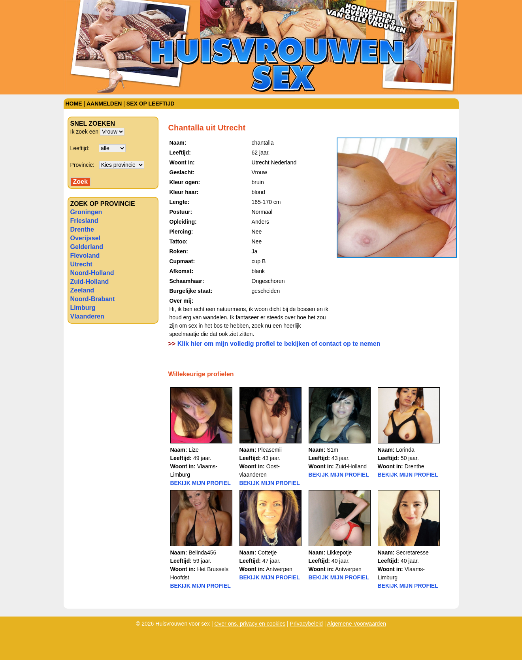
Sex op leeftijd (150, 103)
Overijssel (85, 238)
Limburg (83, 307)
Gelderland (87, 246)
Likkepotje (339, 552)
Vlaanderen (87, 316)
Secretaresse (412, 552)
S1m (332, 450)
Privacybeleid (306, 623)
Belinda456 (202, 552)
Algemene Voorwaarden (356, 623)
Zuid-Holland (89, 281)
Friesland (84, 220)
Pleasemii (270, 450)
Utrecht (81, 264)
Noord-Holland (92, 273)
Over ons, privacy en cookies (249, 623)
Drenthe (82, 229)
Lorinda (405, 450)
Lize (193, 450)
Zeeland (82, 290)
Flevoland (85, 255)
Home (74, 103)
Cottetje (267, 552)
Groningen (86, 212)
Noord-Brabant (92, 299)
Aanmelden (104, 103)
